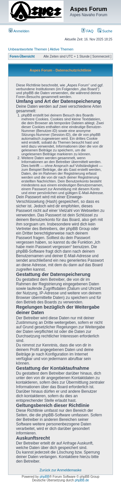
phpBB (44, 476)
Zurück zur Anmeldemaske (60, 470)
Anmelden (19, 31)
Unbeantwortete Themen (27, 49)
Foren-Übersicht (22, 56)
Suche (104, 31)
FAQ (87, 31)
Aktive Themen (61, 49)
